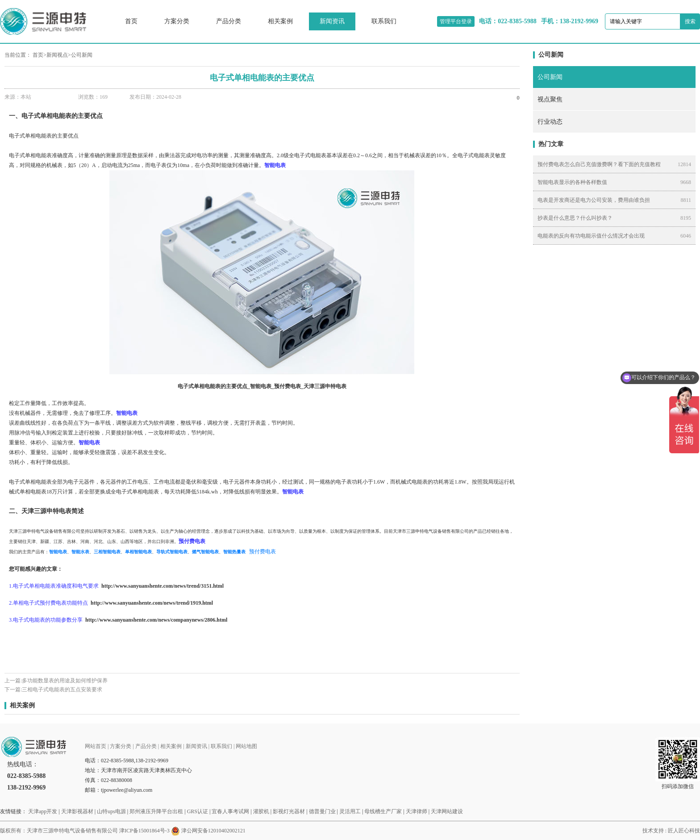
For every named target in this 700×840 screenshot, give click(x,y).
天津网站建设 (447, 811)
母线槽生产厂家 (383, 811)
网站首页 (95, 746)
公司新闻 (81, 55)
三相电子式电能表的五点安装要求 (62, 689)
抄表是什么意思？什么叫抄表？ (575, 218)
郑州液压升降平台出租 (156, 811)
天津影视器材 (77, 811)
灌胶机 (261, 811)
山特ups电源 (111, 811)
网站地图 (246, 746)
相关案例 (280, 21)
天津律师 (416, 811)
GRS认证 (197, 811)
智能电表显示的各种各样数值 (572, 182)
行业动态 (550, 121)
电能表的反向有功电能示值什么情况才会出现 (591, 236)
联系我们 (383, 21)
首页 (131, 21)
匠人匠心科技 (684, 830)
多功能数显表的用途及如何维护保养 (65, 680)
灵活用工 (350, 811)
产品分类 (228, 21)
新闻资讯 (332, 21)
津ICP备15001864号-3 (144, 830)
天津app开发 (42, 811)
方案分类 (176, 21)
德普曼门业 (322, 811)
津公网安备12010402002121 (213, 830)
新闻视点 (57, 55)
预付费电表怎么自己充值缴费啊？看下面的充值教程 (599, 164)
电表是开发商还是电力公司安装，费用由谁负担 (594, 200)
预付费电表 (262, 551)
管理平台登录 (456, 21)
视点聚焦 (550, 99)
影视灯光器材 (289, 811)
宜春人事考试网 (230, 811)
